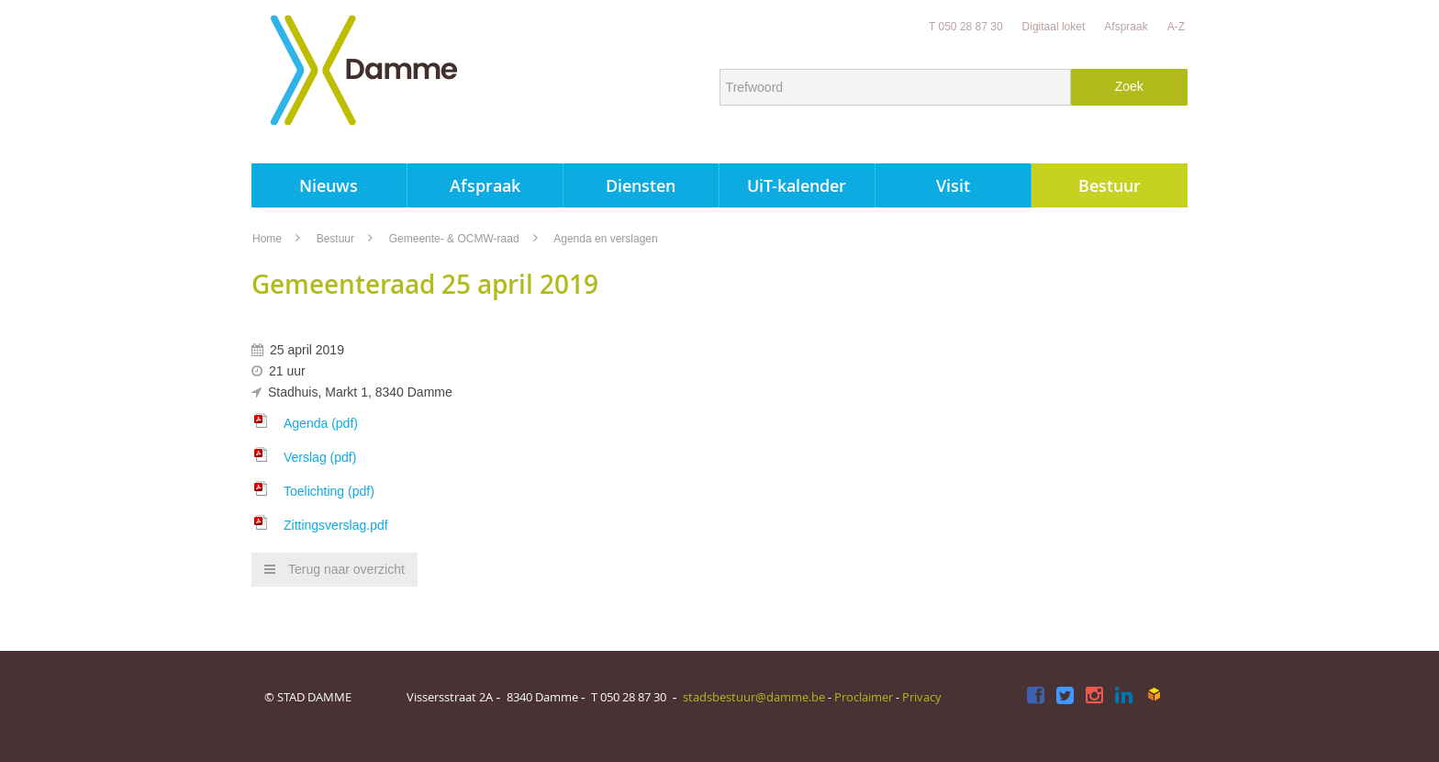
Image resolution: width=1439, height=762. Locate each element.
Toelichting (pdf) (329, 491)
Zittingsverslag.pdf (336, 525)
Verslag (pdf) (320, 457)
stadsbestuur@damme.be (754, 697)
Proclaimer (863, 697)
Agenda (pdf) (321, 423)
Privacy (922, 697)
